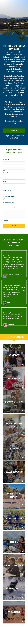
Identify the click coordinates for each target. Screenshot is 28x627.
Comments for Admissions (11, 208)
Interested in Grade (9, 196)
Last (4, 170)
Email (5, 181)
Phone (5, 173)
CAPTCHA (6, 221)
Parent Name (7, 159)
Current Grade (8, 190)
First (4, 165)
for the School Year (9, 202)
